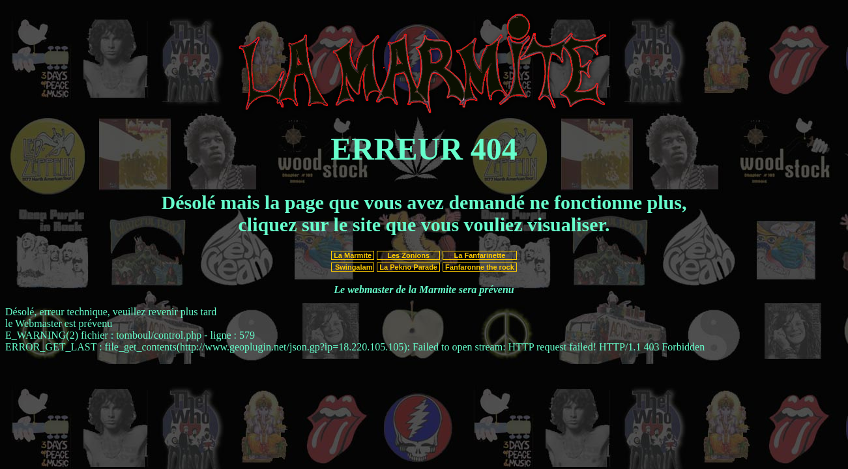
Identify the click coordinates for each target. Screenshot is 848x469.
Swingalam (353, 267)
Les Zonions (408, 255)
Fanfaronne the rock (479, 267)
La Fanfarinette (479, 255)
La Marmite (352, 255)
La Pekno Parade (408, 267)
